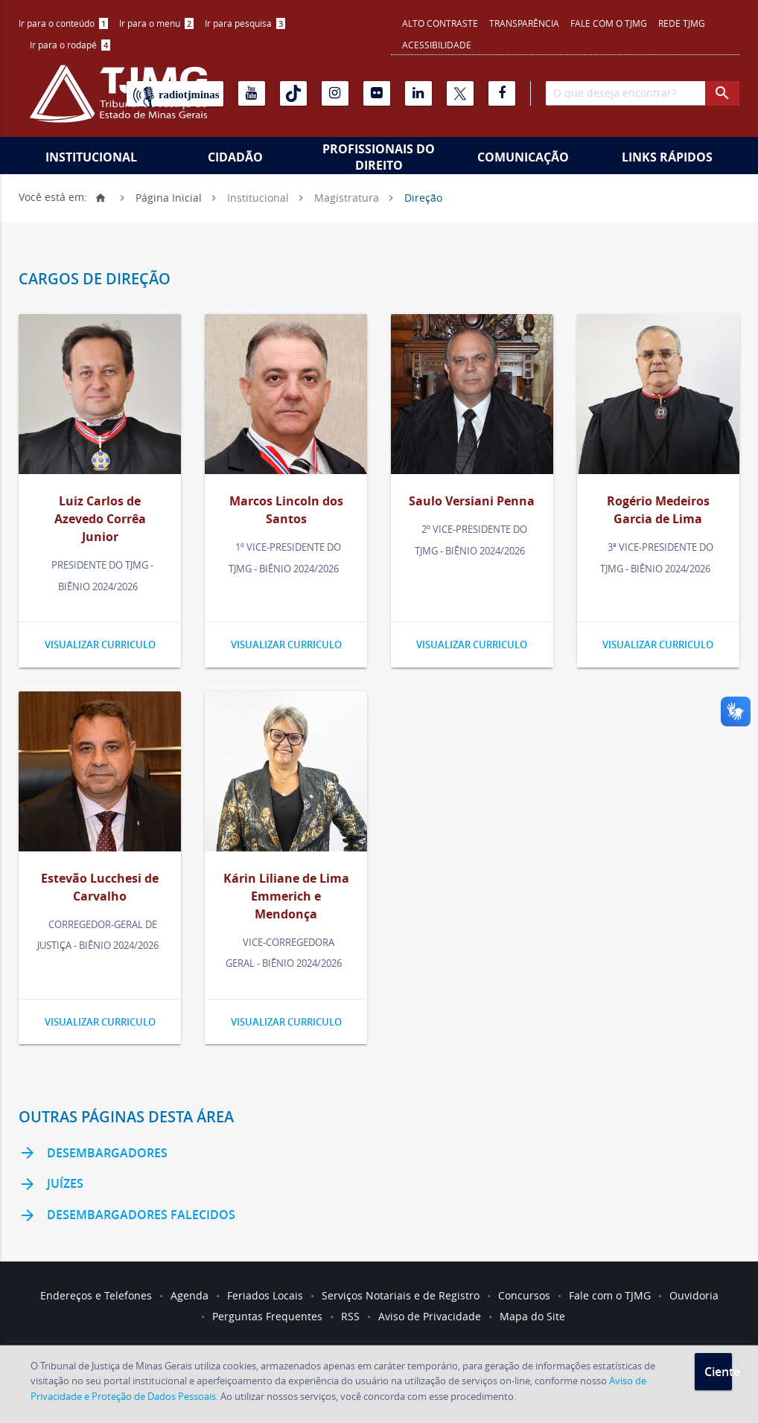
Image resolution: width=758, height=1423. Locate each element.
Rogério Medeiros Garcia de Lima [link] (658, 510)
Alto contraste (440, 23)
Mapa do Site (532, 1316)
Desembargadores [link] (93, 1153)
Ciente (718, 1371)
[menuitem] (63, 23)
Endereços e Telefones (96, 1295)
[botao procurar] (722, 93)
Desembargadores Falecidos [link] (127, 1216)
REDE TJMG (681, 23)
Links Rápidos (667, 157)
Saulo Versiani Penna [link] (472, 501)
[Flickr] (376, 93)
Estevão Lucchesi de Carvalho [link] (100, 887)
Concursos (524, 1295)
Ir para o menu (156, 23)
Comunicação (523, 157)
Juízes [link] (51, 1185)
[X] (460, 93)
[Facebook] (501, 93)
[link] (100, 396)
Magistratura (346, 197)
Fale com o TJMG (608, 23)
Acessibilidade (436, 45)
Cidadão (235, 157)
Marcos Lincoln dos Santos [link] (286, 510)
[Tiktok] (293, 93)
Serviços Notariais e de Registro (401, 1295)
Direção (423, 197)
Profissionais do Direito (378, 157)
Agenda (189, 1295)
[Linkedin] (418, 93)
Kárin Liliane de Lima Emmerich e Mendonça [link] (286, 896)
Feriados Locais (265, 1295)
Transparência (524, 23)
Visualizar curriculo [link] (100, 644)
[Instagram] (335, 93)
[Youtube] (251, 93)
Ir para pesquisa (245, 23)
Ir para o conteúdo (63, 23)
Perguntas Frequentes (267, 1316)
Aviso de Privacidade (429, 1316)
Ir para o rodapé (70, 45)
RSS (350, 1316)
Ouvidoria (694, 1295)
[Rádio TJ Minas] (175, 93)
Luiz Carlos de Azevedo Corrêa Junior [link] (100, 519)
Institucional (91, 157)
